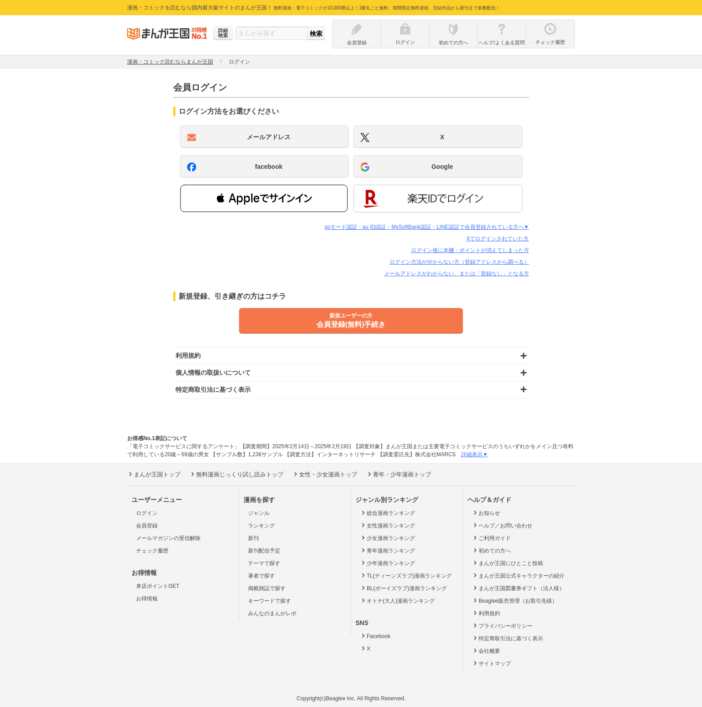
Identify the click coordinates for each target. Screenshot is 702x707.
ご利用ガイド (491, 537)
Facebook (375, 635)
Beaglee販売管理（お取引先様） (514, 600)
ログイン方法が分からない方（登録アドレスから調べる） (459, 262)
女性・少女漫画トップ (324, 474)
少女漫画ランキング (387, 537)
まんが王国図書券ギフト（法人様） (518, 587)
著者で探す (261, 576)
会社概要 (486, 650)
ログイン (147, 513)
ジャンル (259, 513)
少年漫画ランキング (387, 562)
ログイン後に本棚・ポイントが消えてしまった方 (470, 250)
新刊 (253, 538)
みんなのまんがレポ (272, 613)
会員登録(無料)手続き (351, 320)
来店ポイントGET (158, 586)
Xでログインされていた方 (497, 239)
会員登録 (147, 526)
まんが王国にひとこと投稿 (507, 562)
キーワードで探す (269, 601)
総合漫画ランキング (387, 512)
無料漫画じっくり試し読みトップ (236, 474)
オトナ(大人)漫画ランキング (397, 600)
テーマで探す (264, 563)
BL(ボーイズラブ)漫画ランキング (403, 587)
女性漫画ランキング (387, 525)
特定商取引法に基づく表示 (507, 638)
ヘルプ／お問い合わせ (502, 525)
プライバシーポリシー (502, 625)
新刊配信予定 (264, 551)
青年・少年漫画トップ (398, 474)
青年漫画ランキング (387, 550)
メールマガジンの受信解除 (168, 538)
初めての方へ (491, 550)
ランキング (261, 526)
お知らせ (486, 512)
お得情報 (147, 599)
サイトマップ (491, 663)
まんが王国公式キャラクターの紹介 (518, 575)
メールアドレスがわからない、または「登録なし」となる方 (456, 273)
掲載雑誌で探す (267, 588)
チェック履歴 (152, 551)
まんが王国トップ (153, 474)
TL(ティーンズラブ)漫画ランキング (406, 575)
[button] (264, 198)
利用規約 (486, 613)
